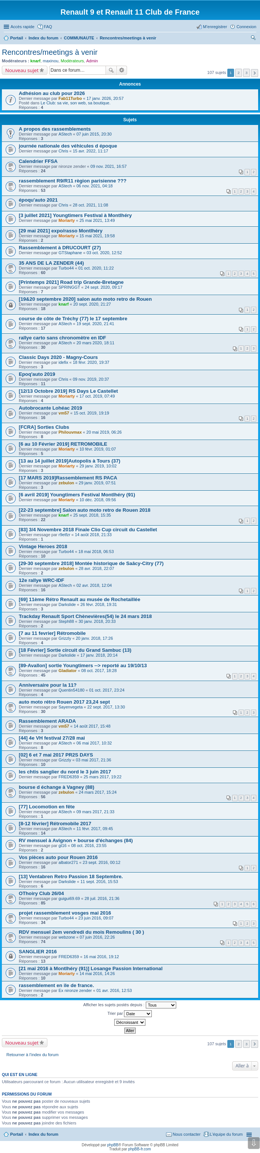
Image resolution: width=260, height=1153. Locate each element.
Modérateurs (72, 61)
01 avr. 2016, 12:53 (114, 990)
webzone (67, 937)
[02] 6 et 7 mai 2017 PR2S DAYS (56, 755)
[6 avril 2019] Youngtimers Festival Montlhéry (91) (77, 494)
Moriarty (67, 220)
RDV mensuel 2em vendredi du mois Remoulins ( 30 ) (81, 932)
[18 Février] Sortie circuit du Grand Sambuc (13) (75, 650)
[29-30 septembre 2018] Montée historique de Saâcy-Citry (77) (91, 563)
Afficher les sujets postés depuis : (129, 1005)
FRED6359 (69, 777)
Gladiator (68, 670)
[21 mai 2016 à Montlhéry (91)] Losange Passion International (91, 968)
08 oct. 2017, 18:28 (98, 670)
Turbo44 (66, 268)
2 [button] (238, 73)
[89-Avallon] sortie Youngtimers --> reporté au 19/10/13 (83, 665)
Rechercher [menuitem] (253, 39)
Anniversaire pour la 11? (48, 685)
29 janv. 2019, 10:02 (97, 466)
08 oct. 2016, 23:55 (88, 845)
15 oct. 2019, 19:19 (91, 413)
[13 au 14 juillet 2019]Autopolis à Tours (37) (69, 461)
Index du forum (43, 1134)
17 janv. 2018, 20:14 (99, 655)
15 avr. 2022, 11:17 (90, 151)
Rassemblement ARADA (47, 721)
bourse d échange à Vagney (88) (56, 787)
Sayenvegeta (71, 707)
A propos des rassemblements (55, 129)
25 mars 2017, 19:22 (102, 777)
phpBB (112, 1145)
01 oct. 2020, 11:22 (96, 268)
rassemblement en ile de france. (56, 985)
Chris (63, 151)
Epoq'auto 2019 (37, 374)
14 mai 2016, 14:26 (97, 973)
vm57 (64, 413)
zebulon (66, 483)
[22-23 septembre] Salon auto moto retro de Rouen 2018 (84, 510)
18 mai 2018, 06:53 (96, 551)
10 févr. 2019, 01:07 (97, 449)
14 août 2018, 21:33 (93, 534)
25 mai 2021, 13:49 (97, 220)
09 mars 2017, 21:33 (95, 811)
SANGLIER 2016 (38, 951)
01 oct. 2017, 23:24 (106, 690)
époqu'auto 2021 (38, 200)
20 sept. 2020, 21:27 (92, 304)
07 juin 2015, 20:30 (94, 134)
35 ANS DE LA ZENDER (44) (51, 263)
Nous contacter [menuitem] (187, 1134)
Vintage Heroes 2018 (43, 546)
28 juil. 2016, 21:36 (102, 898)
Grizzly (65, 638)
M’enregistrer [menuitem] (215, 26)
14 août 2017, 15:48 (92, 726)
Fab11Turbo (70, 98)
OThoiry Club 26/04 (41, 893)
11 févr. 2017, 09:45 (94, 828)
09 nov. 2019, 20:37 (91, 379)
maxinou (51, 61)
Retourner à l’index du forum (32, 1054)
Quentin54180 (72, 690)
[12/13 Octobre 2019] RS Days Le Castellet (68, 391)
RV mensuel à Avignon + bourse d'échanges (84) (76, 840)
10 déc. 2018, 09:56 (97, 499)
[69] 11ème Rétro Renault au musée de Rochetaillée (79, 599)
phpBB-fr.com (139, 1149)
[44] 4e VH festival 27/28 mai (52, 738)
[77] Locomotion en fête (47, 806)
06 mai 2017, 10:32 (94, 743)
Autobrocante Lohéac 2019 (50, 408)
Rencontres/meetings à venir (50, 52)
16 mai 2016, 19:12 (101, 956)
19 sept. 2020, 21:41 (95, 323)
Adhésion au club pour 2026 (52, 93)
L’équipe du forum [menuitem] (226, 1134)
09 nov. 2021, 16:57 (109, 166)
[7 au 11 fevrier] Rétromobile (52, 633)
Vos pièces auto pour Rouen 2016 (58, 857)
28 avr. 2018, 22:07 (96, 568)
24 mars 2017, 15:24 (98, 792)
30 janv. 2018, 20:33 (97, 621)
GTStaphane (70, 252)
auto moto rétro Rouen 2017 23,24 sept (64, 702)
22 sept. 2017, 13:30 (106, 707)
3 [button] (246, 73)
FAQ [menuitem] (48, 26)
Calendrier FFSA (38, 161)
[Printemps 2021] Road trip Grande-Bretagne (71, 282)
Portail (16, 38)
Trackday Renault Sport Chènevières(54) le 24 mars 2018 (85, 616)
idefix (63, 362)
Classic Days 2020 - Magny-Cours (58, 357)
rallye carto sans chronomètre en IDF (62, 338)
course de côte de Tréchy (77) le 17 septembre (73, 318)
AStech (65, 134)
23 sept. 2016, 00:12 (101, 862)
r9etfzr (64, 534)
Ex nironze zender (75, 990)
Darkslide (67, 604)
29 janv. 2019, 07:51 (97, 483)
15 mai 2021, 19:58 (97, 236)
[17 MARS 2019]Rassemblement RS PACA (68, 478)
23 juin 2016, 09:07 (96, 918)
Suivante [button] (254, 73)
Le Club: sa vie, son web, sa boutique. (75, 103)
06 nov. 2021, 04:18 (94, 186)
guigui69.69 (69, 898)
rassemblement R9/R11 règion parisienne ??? (73, 181)
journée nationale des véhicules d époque (68, 146)
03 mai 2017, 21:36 (93, 760)
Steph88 (66, 621)
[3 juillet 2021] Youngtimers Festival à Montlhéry (75, 215)
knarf (35, 61)
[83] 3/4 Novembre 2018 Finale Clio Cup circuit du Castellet (88, 529)
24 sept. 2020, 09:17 (103, 287)
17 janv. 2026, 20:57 (105, 98)
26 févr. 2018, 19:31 (98, 604)
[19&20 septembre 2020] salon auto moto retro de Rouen (85, 299)
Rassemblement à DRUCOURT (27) (60, 247)
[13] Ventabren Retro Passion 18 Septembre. (71, 876)
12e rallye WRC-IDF (41, 580)
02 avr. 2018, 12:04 (94, 585)
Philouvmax (70, 432)
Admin (92, 61)
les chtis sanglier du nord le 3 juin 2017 (65, 772)
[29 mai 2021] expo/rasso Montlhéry (61, 231)
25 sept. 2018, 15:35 (92, 515)
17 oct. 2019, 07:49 (97, 396)
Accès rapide (23, 26)
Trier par (129, 1013)
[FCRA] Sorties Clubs (44, 427)
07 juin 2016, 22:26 (97, 937)
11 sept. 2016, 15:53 (99, 881)
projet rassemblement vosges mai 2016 (65, 913)
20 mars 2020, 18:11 (95, 343)
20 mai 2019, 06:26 (104, 432)
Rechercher (111, 70)
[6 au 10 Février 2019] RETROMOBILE (63, 444)
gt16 (63, 845)
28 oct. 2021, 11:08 (90, 205)
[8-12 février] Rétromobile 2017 (55, 823)
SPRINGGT (69, 287)
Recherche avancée (122, 70)
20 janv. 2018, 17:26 (94, 638)
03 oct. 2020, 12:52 (104, 252)
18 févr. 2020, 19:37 (91, 362)
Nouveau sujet (22, 70)
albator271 (68, 862)
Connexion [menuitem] (246, 26)
